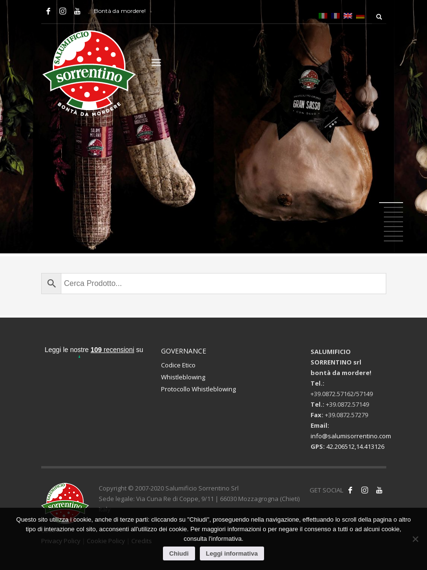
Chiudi (178, 553)
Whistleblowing (183, 377)
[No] (415, 539)
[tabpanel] (213, 128)
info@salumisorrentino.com (351, 436)
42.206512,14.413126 (355, 446)
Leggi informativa (232, 553)
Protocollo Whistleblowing (198, 389)
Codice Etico (178, 365)
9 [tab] (393, 241)
